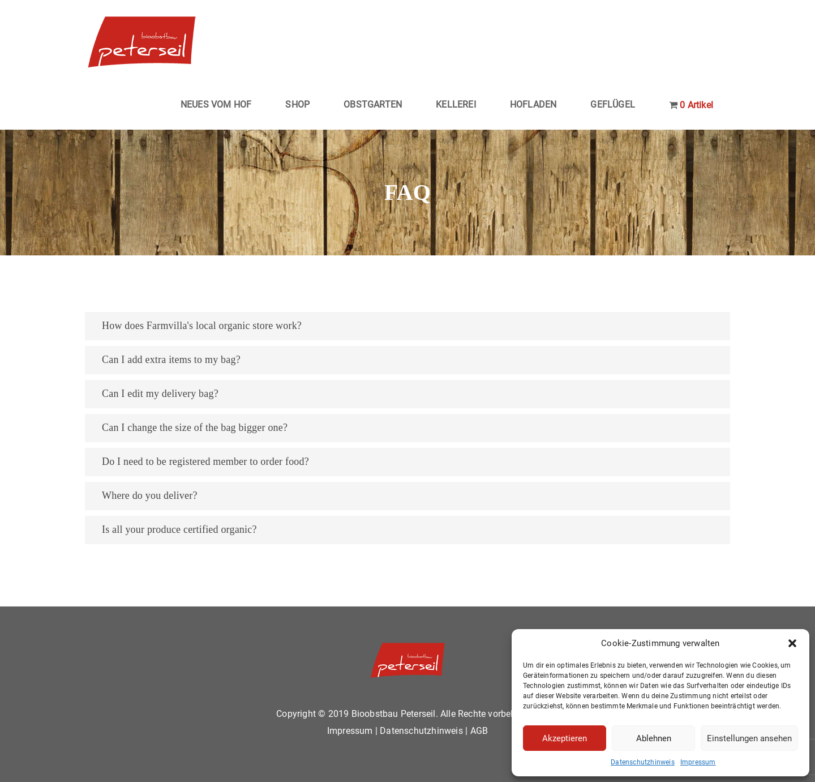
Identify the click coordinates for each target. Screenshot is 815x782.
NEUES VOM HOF (216, 104)
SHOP (297, 104)
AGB (479, 730)
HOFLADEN (533, 104)
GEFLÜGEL (612, 104)
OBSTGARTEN (373, 104)
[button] (792, 643)
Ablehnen (653, 738)
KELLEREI (456, 104)
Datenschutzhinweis (643, 762)
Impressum (698, 762)
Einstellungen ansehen (749, 738)
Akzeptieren (564, 738)
